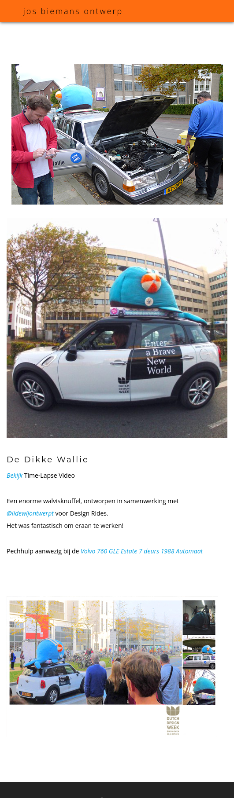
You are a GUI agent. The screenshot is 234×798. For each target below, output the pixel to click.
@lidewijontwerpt (30, 513)
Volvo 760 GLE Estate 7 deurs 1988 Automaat (142, 551)
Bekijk (14, 475)
